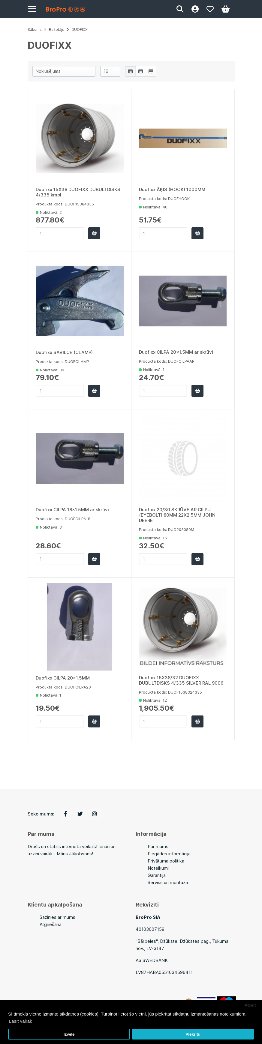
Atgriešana (51, 924)
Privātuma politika (166, 861)
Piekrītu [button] (192, 1034)
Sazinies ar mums (57, 917)
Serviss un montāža (168, 882)
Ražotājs (56, 29)
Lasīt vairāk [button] (20, 1021)
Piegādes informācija (169, 854)
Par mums (158, 846)
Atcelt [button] (250, 1005)
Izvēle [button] (69, 1034)
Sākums (35, 29)
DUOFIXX (79, 29)
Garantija (157, 875)
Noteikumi (158, 868)
